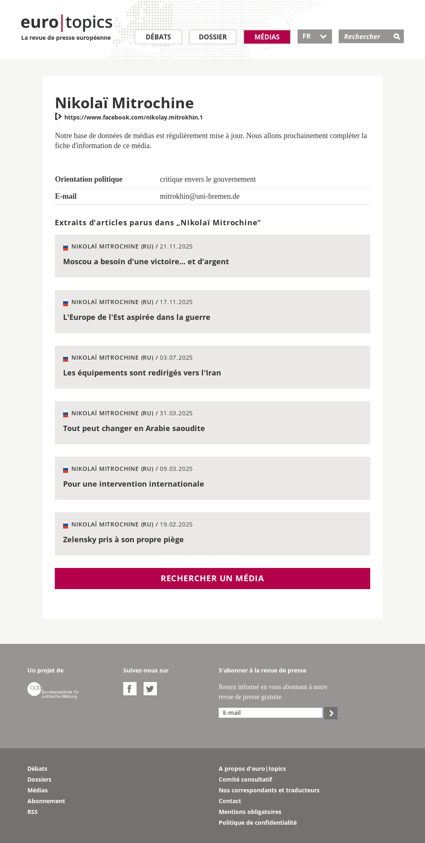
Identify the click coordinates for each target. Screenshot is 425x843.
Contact (230, 801)
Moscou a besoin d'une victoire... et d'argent (146, 261)
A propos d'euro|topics (252, 768)
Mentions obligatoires (250, 812)
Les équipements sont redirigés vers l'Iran (142, 373)
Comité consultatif (245, 779)
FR (315, 36)
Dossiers (39, 779)
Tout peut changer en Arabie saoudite (134, 428)
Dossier (213, 36)
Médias (267, 36)
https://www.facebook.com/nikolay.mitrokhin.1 (129, 117)
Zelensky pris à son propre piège (123, 539)
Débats (158, 36)
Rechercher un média (212, 578)
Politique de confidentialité (258, 822)
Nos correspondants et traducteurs (269, 790)
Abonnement (46, 801)
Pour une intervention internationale (133, 484)
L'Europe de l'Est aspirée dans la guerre (136, 317)
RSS (32, 812)
